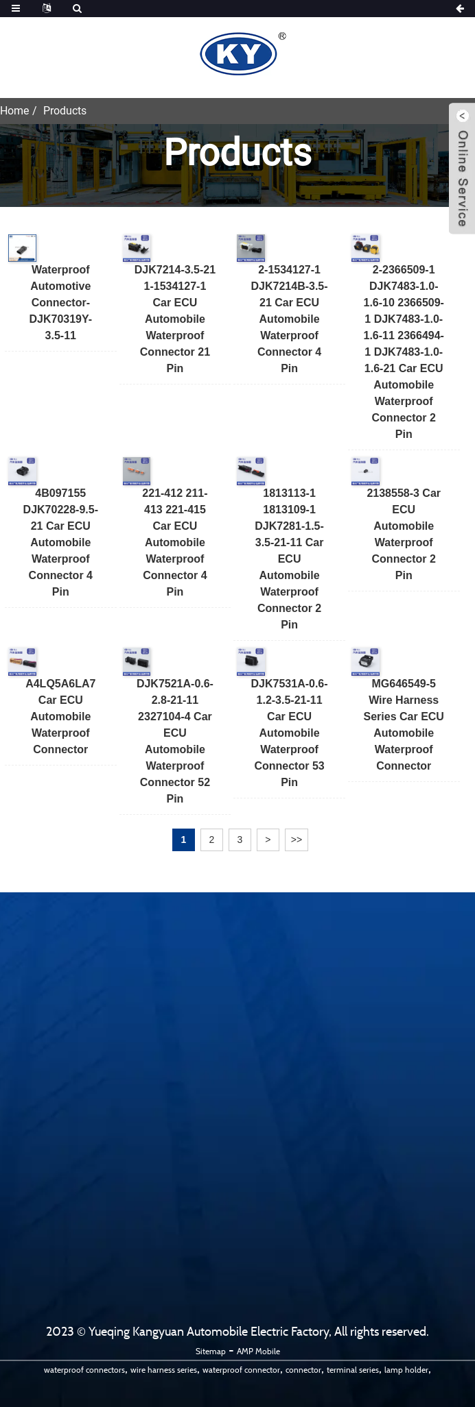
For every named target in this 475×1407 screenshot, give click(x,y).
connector (303, 1370)
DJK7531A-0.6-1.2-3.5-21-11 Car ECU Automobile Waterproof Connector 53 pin (289, 733)
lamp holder (406, 1370)
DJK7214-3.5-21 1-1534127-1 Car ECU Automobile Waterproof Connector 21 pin (175, 319)
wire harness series (163, 1370)
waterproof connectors (84, 1370)
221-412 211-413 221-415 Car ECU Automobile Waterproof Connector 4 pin (174, 542)
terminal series (353, 1370)
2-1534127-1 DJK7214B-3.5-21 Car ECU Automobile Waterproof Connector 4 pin (289, 319)
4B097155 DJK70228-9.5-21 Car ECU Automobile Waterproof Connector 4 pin (60, 542)
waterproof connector (241, 1370)
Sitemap (211, 1351)
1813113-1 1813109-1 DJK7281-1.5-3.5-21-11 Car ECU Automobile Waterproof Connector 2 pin (289, 559)
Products (64, 110)
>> (296, 839)
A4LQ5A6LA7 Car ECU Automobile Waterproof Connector (60, 716)
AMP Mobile (258, 1351)
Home (14, 110)
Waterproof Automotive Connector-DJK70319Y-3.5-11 (60, 302)
